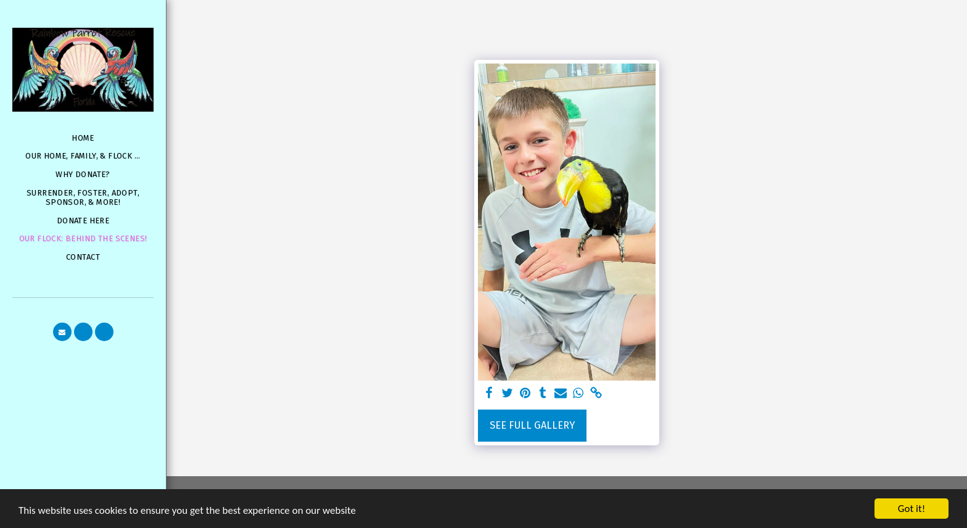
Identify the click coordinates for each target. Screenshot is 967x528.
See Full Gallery (532, 425)
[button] (62, 332)
